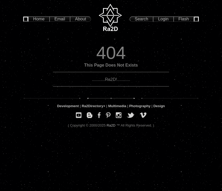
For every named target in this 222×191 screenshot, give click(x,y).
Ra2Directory (92, 106)
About (80, 19)
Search (141, 19)
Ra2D (110, 125)
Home (39, 19)
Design (159, 106)
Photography (139, 106)
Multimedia (117, 106)
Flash (183, 19)
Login (163, 19)
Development (68, 106)
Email (59, 19)
